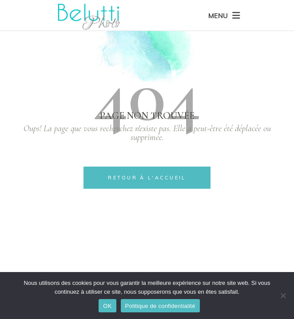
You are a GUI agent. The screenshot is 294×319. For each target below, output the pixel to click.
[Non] (282, 295)
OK (107, 306)
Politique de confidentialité (160, 306)
